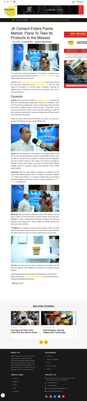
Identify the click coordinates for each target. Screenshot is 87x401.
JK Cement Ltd (42, 85)
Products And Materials (22, 20)
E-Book (15, 385)
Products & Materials (52, 359)
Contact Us (16, 391)
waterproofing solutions (47, 76)
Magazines (16, 381)
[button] (46, 342)
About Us (15, 378)
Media (14, 388)
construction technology (34, 276)
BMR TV (49, 369)
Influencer (49, 356)
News (48, 362)
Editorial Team (28, 42)
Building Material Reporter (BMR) (33, 82)
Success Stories (51, 366)
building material (43, 100)
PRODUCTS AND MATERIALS (43, 42)
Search (80, 2)
